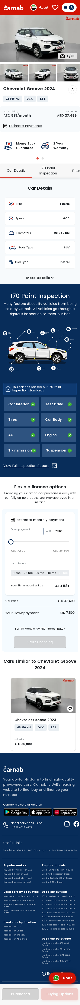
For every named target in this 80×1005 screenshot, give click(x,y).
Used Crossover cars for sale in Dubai (19, 911)
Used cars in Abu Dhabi (15, 939)
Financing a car (42, 850)
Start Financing (40, 642)
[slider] (11, 542)
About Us (21, 850)
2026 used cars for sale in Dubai (58, 896)
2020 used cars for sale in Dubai (58, 920)
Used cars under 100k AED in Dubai (56, 956)
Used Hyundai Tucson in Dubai (58, 870)
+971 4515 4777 (21, 827)
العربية (43, 7)
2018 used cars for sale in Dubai (58, 929)
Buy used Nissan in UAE (15, 874)
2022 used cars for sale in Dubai (58, 912)
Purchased (20, 994)
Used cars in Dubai (13, 931)
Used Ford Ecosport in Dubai (56, 874)
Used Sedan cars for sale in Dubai (20, 896)
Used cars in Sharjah (14, 935)
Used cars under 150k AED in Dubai (56, 962)
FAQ (30, 850)
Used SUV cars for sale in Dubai (19, 900)
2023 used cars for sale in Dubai (58, 908)
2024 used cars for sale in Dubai (58, 904)
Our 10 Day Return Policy (64, 850)
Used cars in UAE (12, 926)
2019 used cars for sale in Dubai (58, 925)
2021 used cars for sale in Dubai (58, 916)
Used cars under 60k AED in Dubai (56, 950)
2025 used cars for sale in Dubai (58, 900)
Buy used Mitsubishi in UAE (17, 878)
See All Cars (9, 850)
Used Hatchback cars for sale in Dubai (19, 905)
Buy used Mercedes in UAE (17, 882)
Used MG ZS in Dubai (52, 882)
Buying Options (60, 994)
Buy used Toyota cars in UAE (17, 870)
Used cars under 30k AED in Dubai (56, 944)
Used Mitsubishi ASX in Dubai (57, 878)
